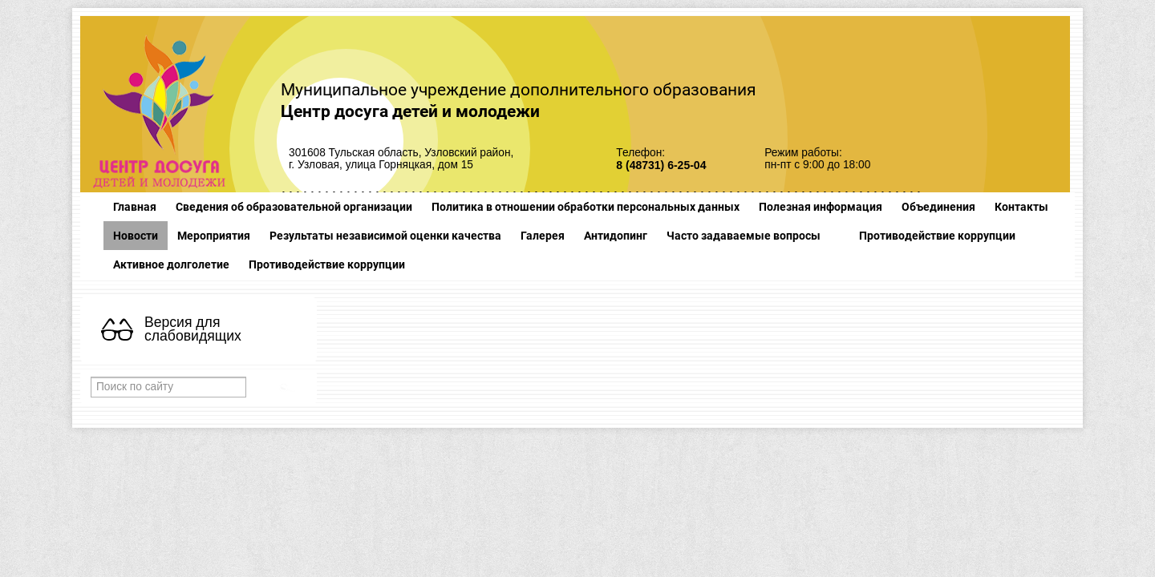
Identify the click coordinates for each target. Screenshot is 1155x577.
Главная (134, 206)
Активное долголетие (171, 264)
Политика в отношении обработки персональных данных (586, 206)
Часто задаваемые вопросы (744, 235)
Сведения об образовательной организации (294, 206)
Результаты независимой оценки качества (385, 235)
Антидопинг (615, 235)
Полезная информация (820, 206)
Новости (135, 235)
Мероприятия (213, 235)
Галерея (543, 235)
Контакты (1021, 206)
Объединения (938, 206)
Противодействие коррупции (937, 235)
